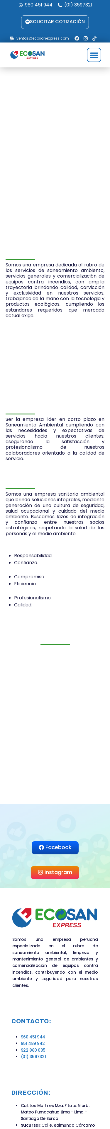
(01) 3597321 (33, 1057)
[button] (94, 55)
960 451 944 (33, 1037)
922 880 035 (33, 1050)
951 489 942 (33, 1043)
